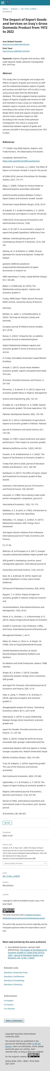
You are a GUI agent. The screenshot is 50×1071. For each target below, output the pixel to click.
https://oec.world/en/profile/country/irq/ (21, 161)
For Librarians (9, 1008)
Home (5, 9)
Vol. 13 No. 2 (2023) (28, 9)
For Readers (8, 1000)
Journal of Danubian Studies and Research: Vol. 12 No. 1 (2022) (25, 956)
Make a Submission (14, 1020)
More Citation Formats (14, 863)
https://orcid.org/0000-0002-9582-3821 (16, 44)
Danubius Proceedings (14, 980)
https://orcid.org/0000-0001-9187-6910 (16, 51)
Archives (14, 9)
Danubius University (13, 984)
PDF (8, 823)
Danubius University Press (15, 972)
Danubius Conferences (14, 976)
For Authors (8, 1004)
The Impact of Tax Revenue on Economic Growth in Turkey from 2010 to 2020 (27, 952)
